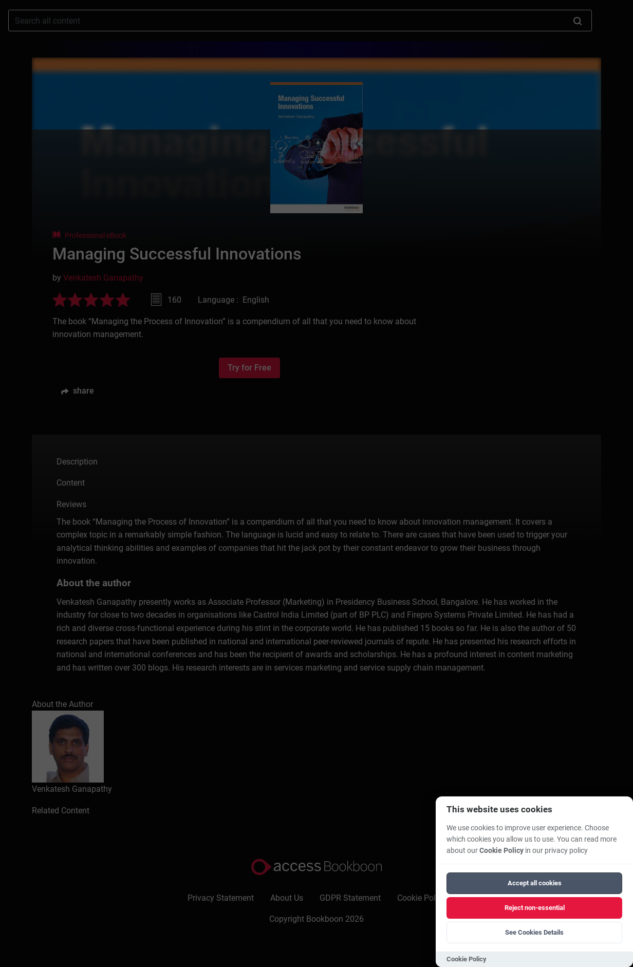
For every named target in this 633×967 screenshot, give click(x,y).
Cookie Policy (501, 850)
